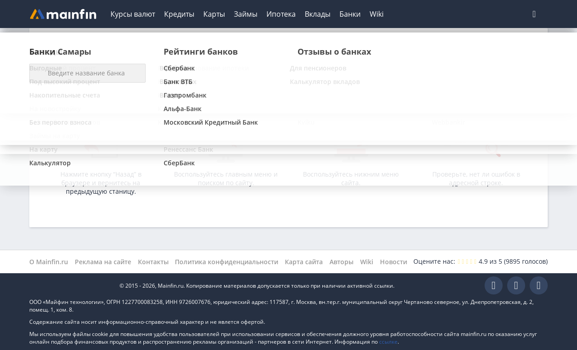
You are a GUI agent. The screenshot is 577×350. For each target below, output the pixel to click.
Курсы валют (132, 14)
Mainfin (69, 285)
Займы (245, 14)
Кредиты (179, 14)
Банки (350, 14)
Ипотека (281, 14)
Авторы (341, 261)
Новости (393, 261)
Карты (214, 14)
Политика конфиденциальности (226, 261)
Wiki (377, 14)
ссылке (388, 341)
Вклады (317, 14)
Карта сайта (304, 261)
